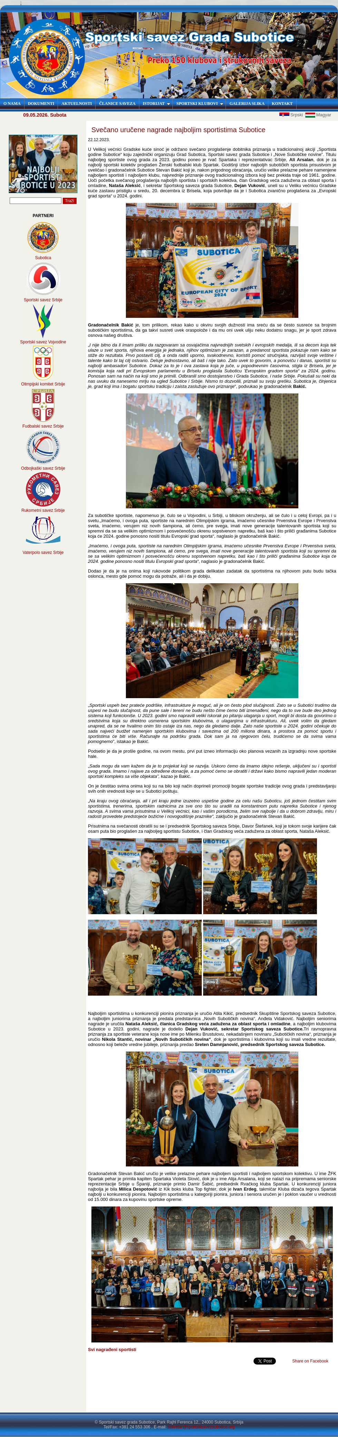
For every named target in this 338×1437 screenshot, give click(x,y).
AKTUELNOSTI (76, 103)
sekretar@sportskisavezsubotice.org (201, 1427)
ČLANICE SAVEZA (117, 103)
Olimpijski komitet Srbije (43, 384)
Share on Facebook (310, 1361)
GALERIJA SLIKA (247, 103)
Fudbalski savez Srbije (43, 426)
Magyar (318, 114)
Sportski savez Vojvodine (43, 342)
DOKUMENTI (41, 103)
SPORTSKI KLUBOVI (199, 103)
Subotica (43, 257)
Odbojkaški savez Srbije (43, 468)
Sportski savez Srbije (43, 299)
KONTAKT (282, 103)
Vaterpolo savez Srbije (42, 552)
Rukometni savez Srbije (43, 510)
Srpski (291, 114)
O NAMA (12, 103)
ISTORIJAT (157, 103)
